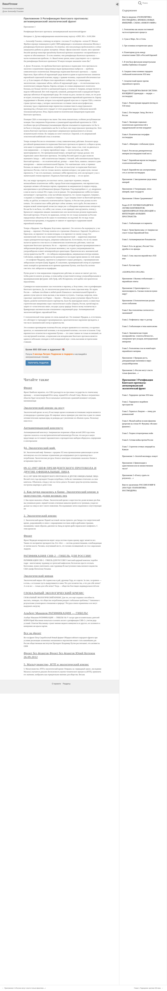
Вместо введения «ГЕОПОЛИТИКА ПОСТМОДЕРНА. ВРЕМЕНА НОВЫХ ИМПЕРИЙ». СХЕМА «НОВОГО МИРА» (139, 20)
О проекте (56, 684)
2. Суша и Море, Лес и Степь (134, 39)
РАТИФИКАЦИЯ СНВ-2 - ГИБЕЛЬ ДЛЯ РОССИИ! (57, 555)
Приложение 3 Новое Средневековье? (137, 198)
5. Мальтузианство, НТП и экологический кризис (56, 664)
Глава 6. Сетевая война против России (137, 440)
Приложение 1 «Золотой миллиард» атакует (140, 456)
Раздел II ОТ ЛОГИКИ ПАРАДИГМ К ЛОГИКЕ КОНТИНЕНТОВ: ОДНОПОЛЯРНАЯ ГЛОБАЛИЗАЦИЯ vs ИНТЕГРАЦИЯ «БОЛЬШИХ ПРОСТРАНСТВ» (139, 211)
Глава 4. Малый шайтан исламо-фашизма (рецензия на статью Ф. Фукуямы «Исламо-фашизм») (140, 424)
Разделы (66, 684)
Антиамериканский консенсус (43, 427)
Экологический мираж (38, 575)
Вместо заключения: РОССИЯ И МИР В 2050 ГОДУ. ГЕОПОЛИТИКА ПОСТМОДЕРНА (138, 488)
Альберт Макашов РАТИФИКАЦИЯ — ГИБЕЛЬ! (56, 613)
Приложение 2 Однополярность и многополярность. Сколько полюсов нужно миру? (139, 291)
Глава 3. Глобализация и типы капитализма (139, 326)
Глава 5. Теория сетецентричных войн (137, 433)
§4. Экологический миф (40, 447)
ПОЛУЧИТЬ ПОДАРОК (38, 363)
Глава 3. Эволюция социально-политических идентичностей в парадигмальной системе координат (136, 125)
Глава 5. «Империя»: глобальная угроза (138, 144)
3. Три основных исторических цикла (137, 46)
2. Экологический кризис (40, 515)
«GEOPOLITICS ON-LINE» (133, 272)
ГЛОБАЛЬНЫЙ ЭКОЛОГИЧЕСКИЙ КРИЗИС (54, 593)
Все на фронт (32, 633)
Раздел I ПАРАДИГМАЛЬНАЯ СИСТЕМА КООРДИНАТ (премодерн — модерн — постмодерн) (139, 93)
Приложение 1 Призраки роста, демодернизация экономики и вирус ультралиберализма (136, 361)
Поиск (142, 3)
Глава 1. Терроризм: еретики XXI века (137, 395)
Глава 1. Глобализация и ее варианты (137, 223)
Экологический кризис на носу (44, 407)
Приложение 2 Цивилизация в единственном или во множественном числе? (137, 466)
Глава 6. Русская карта (131, 265)
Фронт (28, 387)
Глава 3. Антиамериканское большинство (139, 239)
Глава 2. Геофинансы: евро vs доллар (137, 320)
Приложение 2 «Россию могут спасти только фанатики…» (25, 988)
